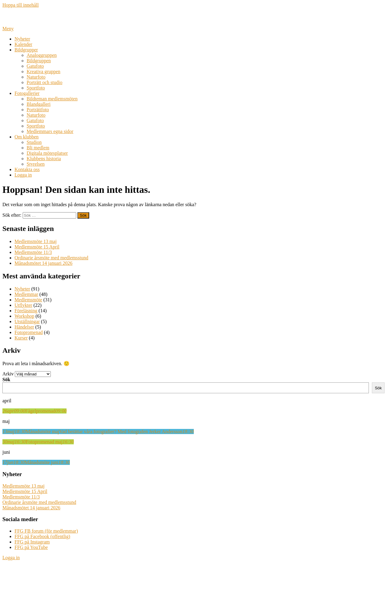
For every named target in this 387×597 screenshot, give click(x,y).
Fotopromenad (29, 332)
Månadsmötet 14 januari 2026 (44, 263)
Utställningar (27, 321)
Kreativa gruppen (43, 71)
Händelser (24, 326)
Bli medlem (38, 147)
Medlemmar (26, 294)
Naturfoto (36, 76)
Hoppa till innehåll (20, 5)
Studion (34, 142)
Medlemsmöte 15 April (37, 246)
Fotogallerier (27, 93)
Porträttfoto (38, 109)
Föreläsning (26, 310)
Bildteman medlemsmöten (52, 98)
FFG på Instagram (32, 541)
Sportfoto (36, 87)
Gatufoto (35, 66)
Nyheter (22, 38)
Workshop (24, 316)
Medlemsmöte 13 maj (36, 241)
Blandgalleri (38, 104)
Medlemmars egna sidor (50, 131)
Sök (6, 379)
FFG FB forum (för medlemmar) (46, 531)
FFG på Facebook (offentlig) (42, 536)
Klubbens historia (44, 158)
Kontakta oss (27, 169)
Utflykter (23, 305)
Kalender (23, 44)
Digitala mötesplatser (47, 153)
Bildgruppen (39, 60)
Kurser (21, 337)
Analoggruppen (42, 55)
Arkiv (8, 373)
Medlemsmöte (28, 299)
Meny (8, 28)
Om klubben (27, 136)
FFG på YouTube (31, 547)
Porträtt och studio (44, 82)
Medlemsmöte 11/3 (33, 252)
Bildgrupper (26, 49)
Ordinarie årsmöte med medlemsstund (51, 257)
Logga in (23, 174)
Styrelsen (36, 164)
